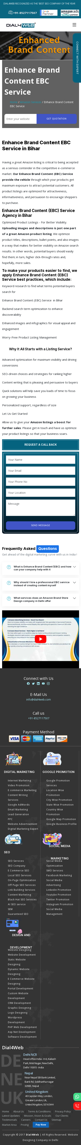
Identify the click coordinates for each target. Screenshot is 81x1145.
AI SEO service (17, 904)
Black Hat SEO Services (22, 899)
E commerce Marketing (22, 790)
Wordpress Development (16, 1020)
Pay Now (41, 1124)
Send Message (40, 525)
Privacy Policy (63, 1111)
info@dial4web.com (38, 699)
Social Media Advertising (54, 883)
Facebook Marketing (59, 875)
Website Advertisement (22, 824)
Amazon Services (30, 102)
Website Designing (19, 950)
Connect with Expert (77, 58)
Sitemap (56, 1119)
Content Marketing (19, 894)
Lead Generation (18, 814)
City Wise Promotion (59, 800)
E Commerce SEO (18, 870)
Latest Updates (11, 1115)
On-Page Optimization (22, 880)
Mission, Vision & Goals (37, 1115)
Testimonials (9, 1119)
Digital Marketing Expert (23, 828)
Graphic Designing (19, 1007)
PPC (10, 819)
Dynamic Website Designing (19, 972)
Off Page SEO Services (22, 885)
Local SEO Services (19, 875)
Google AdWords (19, 804)
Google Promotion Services (58, 783)
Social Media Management (54, 912)
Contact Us (41, 1119)
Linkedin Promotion (58, 889)
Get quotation (57, 118)
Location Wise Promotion (55, 793)
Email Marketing (18, 809)
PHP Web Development (22, 1027)
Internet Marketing (19, 780)
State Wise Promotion (60, 804)
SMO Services (54, 870)
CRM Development (19, 1003)
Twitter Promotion (57, 899)
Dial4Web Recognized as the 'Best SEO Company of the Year (41, 3)
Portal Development (20, 988)
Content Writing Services (18, 797)
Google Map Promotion (61, 819)
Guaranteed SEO (18, 914)
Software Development (22, 1036)
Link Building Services (21, 889)
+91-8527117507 (38, 718)
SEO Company (16, 865)
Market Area (9, 1124)
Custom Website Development (18, 996)
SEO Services (16, 861)
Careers (26, 1119)
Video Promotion (18, 785)
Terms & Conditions (39, 1111)
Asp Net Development (22, 1032)
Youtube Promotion (58, 894)
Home (14, 102)
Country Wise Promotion (54, 812)
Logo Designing (18, 1012)
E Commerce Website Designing (21, 981)
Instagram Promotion (59, 904)
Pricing (24, 1124)
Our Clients (61, 1115)
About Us (18, 1111)
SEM (10, 909)
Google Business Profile (61, 824)
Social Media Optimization (54, 863)
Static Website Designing (17, 962)
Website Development (22, 954)
